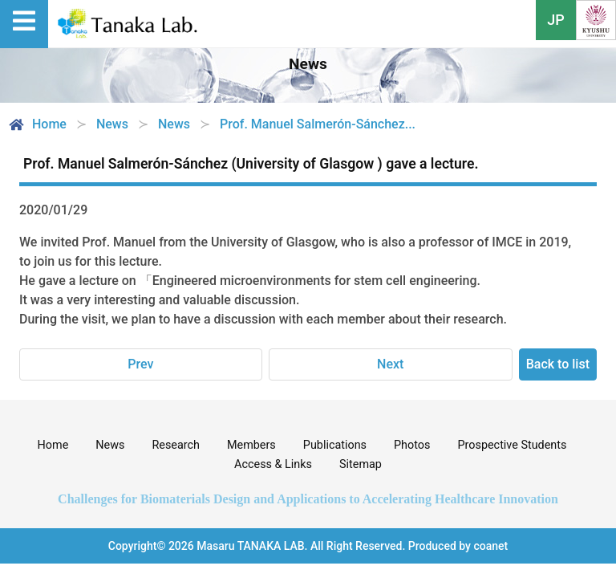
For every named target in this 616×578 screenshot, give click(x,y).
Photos (412, 445)
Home (36, 124)
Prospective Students (511, 445)
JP (556, 19)
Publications (335, 445)
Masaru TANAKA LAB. (252, 545)
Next (390, 364)
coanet (490, 545)
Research (176, 445)
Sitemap (360, 464)
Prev (140, 364)
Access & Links (273, 464)
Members (251, 445)
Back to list (558, 364)
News (109, 445)
